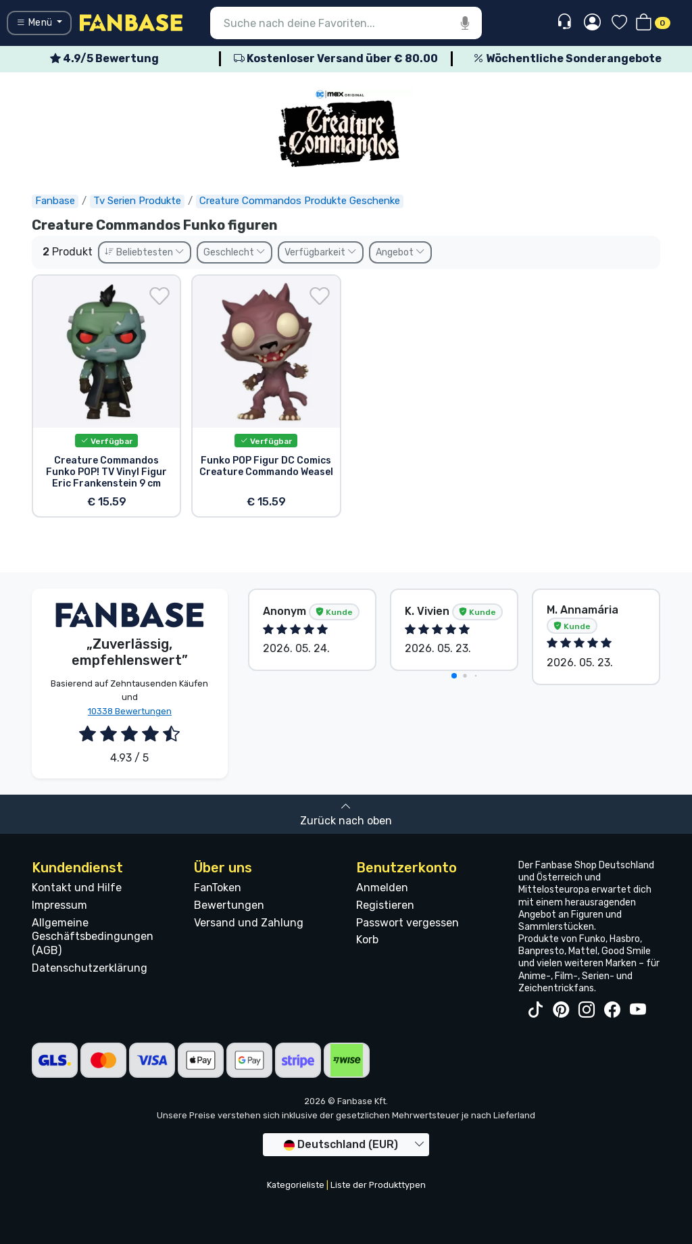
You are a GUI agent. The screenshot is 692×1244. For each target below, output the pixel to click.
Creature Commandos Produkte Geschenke (299, 201)
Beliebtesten (144, 252)
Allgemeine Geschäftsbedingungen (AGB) (92, 936)
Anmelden (382, 887)
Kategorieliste (295, 1185)
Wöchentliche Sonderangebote (567, 58)
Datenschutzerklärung (89, 968)
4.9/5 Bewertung (104, 58)
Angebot (400, 252)
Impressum (59, 905)
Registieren (385, 905)
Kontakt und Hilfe (77, 887)
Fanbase (55, 201)
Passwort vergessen (407, 922)
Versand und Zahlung (248, 922)
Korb (367, 939)
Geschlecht (234, 252)
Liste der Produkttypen (378, 1185)
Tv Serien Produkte (137, 201)
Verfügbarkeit (321, 252)
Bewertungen (229, 905)
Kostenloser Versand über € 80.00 (336, 58)
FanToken (217, 887)
